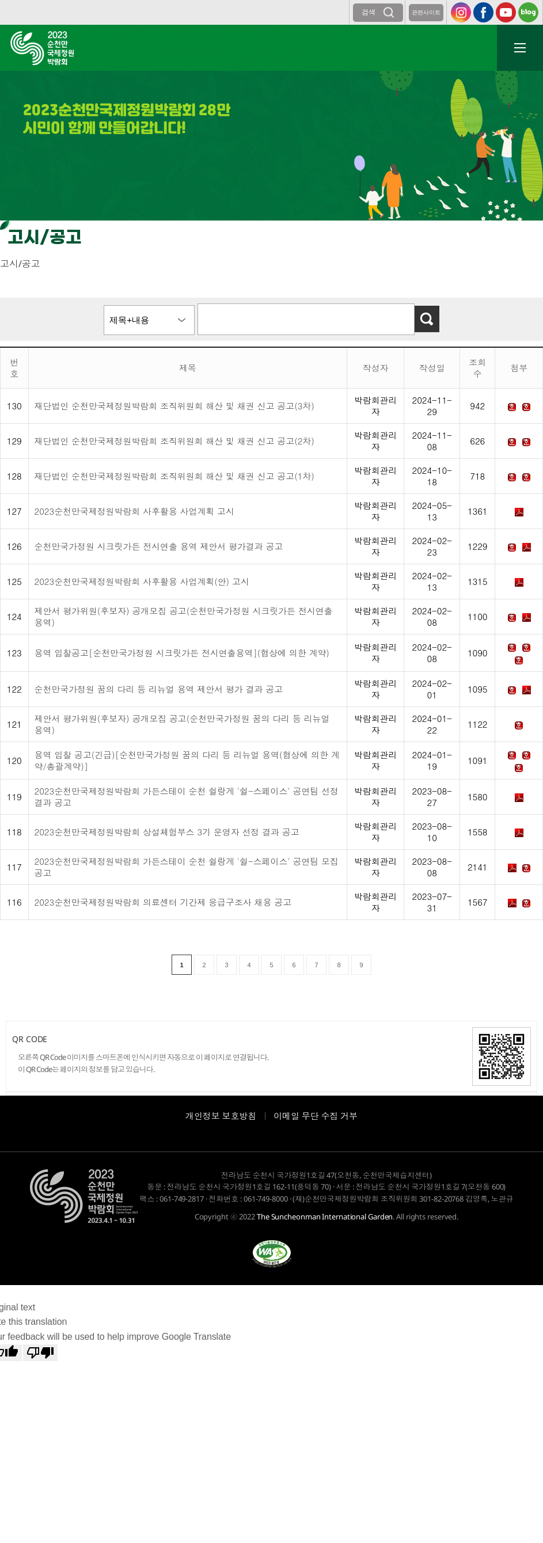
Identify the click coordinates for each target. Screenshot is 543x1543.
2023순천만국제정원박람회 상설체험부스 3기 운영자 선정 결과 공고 (167, 832)
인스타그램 (461, 12)
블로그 (528, 12)
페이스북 (483, 12)
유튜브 (506, 12)
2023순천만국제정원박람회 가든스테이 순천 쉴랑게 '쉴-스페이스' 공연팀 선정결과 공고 (187, 796)
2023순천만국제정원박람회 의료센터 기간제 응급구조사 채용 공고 (163, 902)
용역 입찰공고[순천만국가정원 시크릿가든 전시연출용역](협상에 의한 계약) (182, 653)
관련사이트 (426, 12)
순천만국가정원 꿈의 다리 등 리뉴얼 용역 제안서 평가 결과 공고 (159, 689)
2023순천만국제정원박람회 (42, 48)
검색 (368, 12)
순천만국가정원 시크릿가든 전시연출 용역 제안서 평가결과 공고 (159, 546)
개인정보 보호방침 (220, 1116)
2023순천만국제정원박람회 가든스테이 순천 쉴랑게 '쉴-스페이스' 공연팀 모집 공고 (187, 867)
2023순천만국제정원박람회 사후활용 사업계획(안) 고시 (142, 581)
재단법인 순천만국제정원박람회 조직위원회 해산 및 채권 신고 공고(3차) (174, 406)
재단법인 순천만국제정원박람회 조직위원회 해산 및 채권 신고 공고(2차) (174, 441)
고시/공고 (20, 263)
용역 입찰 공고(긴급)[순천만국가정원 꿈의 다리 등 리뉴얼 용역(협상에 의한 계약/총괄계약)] (187, 760)
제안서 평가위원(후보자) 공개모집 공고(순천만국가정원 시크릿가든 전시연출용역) (184, 616)
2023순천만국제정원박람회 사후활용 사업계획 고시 (134, 511)
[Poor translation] (40, 1353)
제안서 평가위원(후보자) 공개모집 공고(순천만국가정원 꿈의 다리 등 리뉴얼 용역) (182, 724)
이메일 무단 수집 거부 (316, 1116)
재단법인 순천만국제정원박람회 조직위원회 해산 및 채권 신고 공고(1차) (174, 476)
